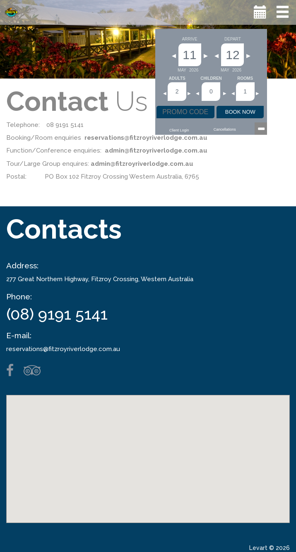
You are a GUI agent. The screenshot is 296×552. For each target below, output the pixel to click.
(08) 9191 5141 (57, 314)
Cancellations (225, 129)
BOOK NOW (240, 112)
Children (211, 78)
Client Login (179, 130)
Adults (177, 78)
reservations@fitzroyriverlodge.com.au (63, 349)
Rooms (245, 78)
